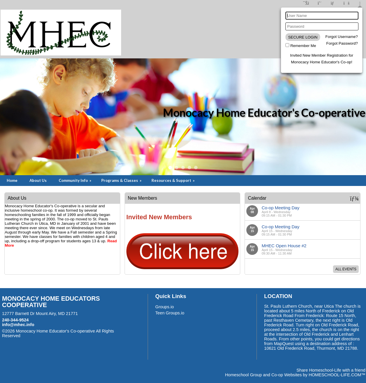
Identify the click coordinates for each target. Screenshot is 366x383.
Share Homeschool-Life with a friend (331, 370)
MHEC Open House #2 (284, 245)
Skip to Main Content (46, 335)
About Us (38, 180)
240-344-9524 (15, 320)
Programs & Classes (121, 180)
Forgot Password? (342, 43)
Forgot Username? (341, 36)
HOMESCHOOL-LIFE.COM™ (337, 374)
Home (12, 180)
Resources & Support (173, 180)
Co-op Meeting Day (280, 207)
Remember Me (303, 45)
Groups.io (164, 306)
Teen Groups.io (169, 313)
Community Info (75, 180)
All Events (345, 269)
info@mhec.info (18, 324)
